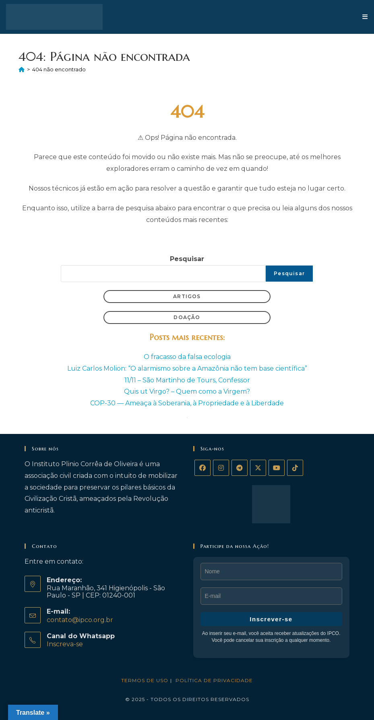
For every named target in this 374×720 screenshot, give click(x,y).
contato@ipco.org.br (80, 620)
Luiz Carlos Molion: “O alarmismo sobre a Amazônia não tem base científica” (187, 368)
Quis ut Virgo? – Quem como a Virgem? (187, 391)
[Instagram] (221, 468)
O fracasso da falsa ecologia (187, 357)
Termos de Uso (144, 680)
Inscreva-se (65, 644)
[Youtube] (277, 468)
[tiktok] (295, 468)
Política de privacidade (214, 680)
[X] (258, 468)
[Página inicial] (22, 69)
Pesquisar (187, 259)
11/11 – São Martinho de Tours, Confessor (187, 380)
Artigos (186, 296)
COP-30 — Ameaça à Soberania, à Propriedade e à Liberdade (187, 403)
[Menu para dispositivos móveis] (365, 17)
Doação (187, 317)
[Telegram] (239, 468)
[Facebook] (202, 468)
